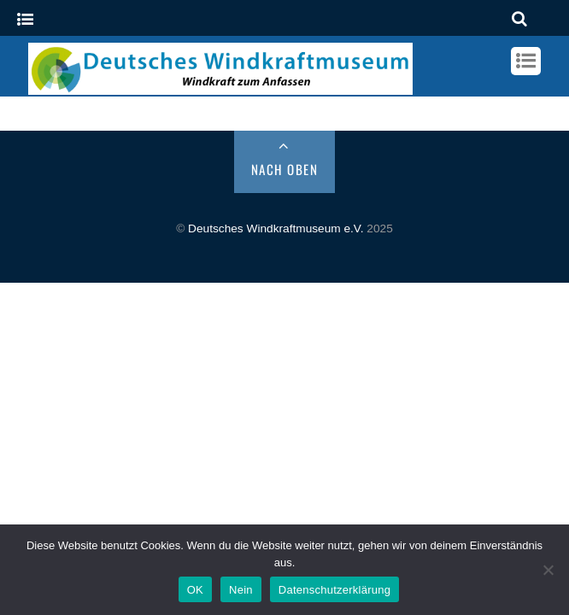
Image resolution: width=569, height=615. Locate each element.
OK (195, 589)
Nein (241, 589)
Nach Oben (285, 169)
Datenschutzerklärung (334, 589)
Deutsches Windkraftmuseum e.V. (275, 228)
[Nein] (547, 569)
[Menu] (25, 20)
